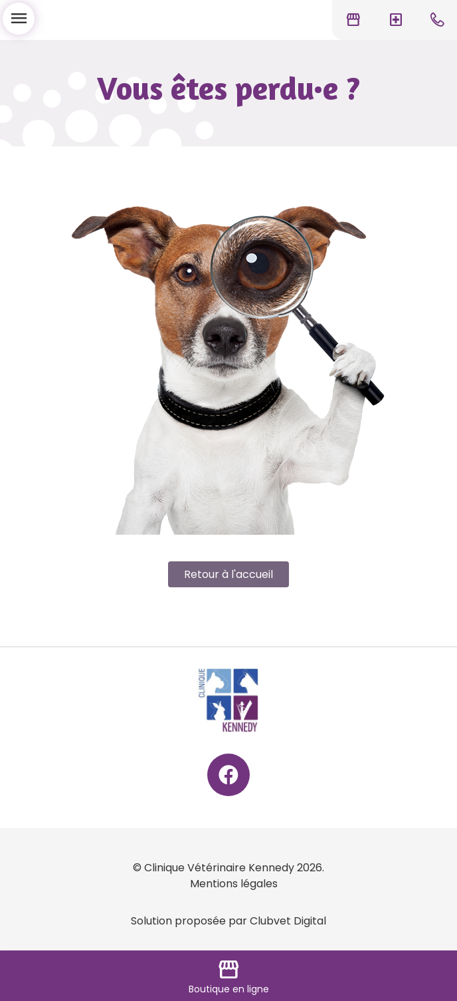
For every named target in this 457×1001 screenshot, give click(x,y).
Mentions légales (234, 883)
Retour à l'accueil (228, 574)
